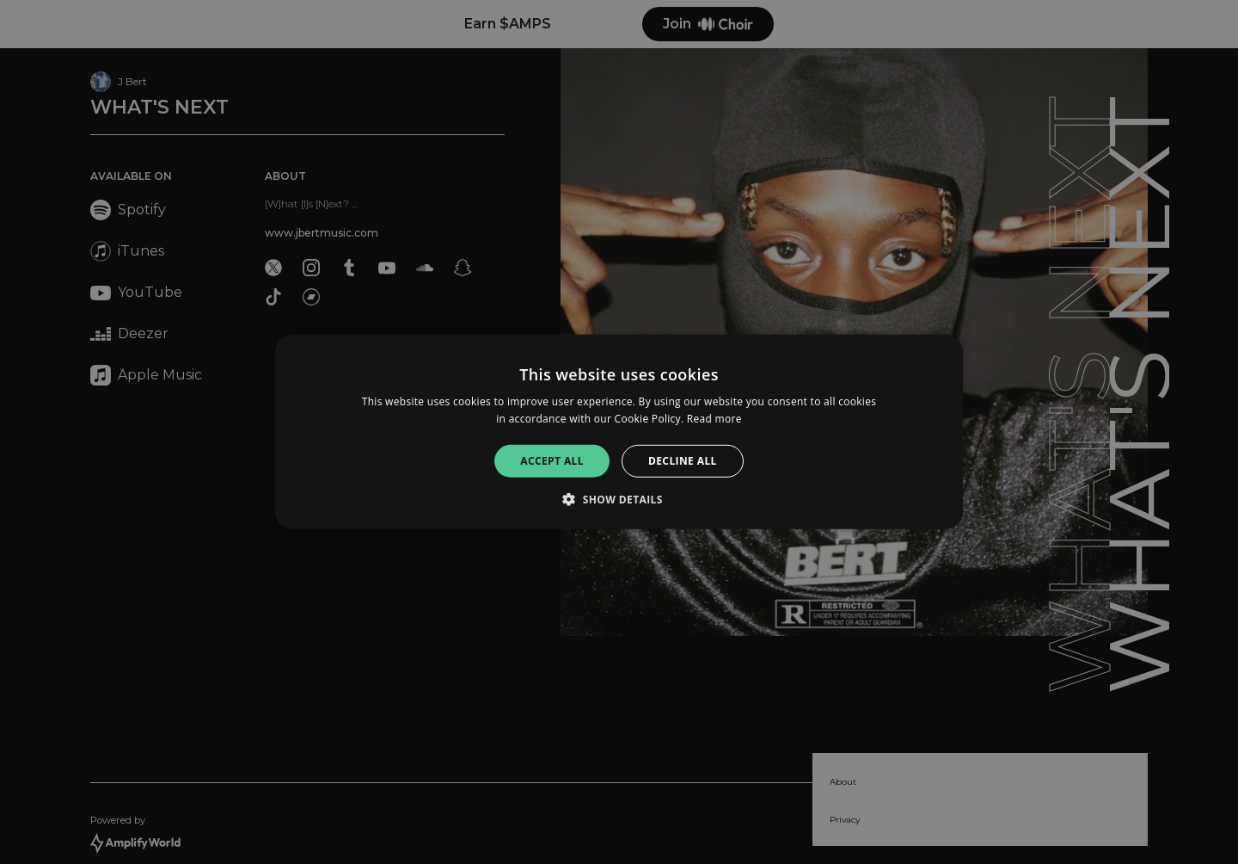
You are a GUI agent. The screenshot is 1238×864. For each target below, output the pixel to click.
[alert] (619, 432)
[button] (619, 499)
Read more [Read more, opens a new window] (714, 418)
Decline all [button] (682, 461)
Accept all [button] (552, 461)
